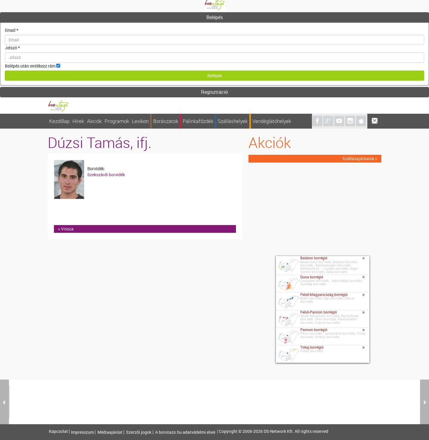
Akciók (94, 121)
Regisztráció (214, 92)
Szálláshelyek (233, 121)
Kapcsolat (58, 431)
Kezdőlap (59, 121)
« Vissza (66, 229)
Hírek (78, 121)
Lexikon (140, 121)
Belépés (214, 17)
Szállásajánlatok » (359, 158)
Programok (117, 121)
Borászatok (165, 121)
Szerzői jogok (138, 432)
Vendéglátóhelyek (271, 121)
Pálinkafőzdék (198, 121)
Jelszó (12, 48)
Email (11, 30)
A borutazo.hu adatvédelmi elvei (185, 432)
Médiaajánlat (109, 432)
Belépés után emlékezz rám (30, 66)
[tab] (214, 18)
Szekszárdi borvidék (106, 174)
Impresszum (82, 432)
